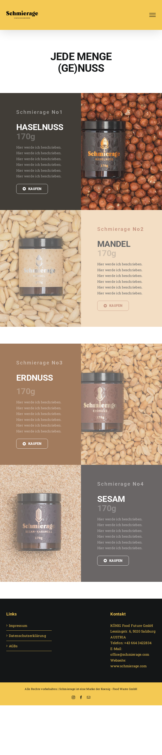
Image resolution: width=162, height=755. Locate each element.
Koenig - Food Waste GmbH (119, 689)
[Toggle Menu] (152, 15)
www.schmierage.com (128, 666)
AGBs (13, 646)
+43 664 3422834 (137, 643)
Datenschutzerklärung (27, 635)
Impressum (18, 625)
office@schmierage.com (129, 654)
